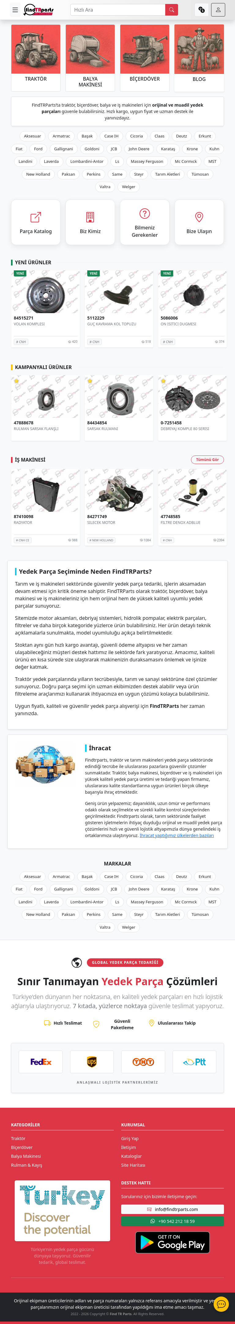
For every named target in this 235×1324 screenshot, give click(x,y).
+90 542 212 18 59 (173, 1221)
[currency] (202, 9)
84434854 (169, 423)
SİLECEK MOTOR (173, 522)
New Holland (38, 174)
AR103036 (22, 423)
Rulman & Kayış (26, 1165)
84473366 (22, 318)
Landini (25, 161)
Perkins (93, 174)
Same (117, 174)
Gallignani (63, 149)
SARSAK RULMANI (174, 428)
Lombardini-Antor (86, 161)
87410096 (22, 516)
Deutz (181, 136)
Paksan (68, 174)
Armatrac (61, 136)
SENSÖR (19, 324)
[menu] (15, 9)
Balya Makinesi (26, 1156)
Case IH (111, 136)
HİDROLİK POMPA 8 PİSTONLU (38, 428)
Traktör (18, 1138)
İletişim (128, 1147)
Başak (87, 136)
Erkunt (205, 136)
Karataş (168, 149)
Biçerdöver (21, 1147)
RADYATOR (21, 522)
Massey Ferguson (147, 161)
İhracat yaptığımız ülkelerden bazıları (177, 835)
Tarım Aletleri (167, 174)
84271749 (169, 516)
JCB (114, 149)
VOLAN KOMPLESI (101, 324)
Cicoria (136, 136)
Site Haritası (133, 1165)
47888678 (95, 423)
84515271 (95, 318)
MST (212, 161)
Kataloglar (131, 1156)
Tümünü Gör (207, 459)
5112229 (167, 318)
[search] (171, 10)
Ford (38, 149)
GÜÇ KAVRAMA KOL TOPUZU (183, 324)
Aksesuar (32, 136)
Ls (117, 161)
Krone (192, 149)
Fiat (19, 149)
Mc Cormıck (186, 161)
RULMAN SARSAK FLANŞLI (108, 428)
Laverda (51, 161)
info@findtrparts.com (172, 1209)
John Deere (139, 149)
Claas (159, 136)
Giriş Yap (130, 1138)
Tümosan (200, 174)
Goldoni (92, 149)
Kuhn (214, 149)
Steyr (139, 174)
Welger (128, 186)
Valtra (105, 186)
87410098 (95, 516)
